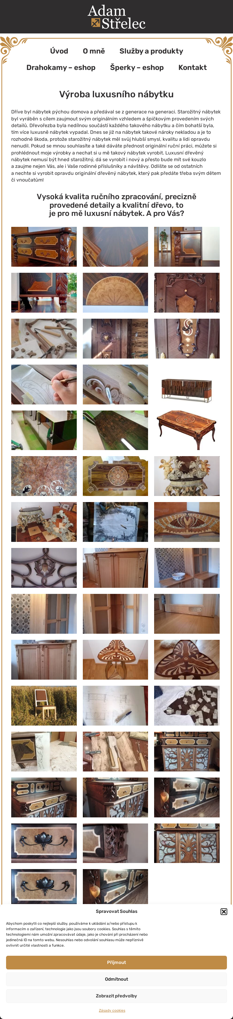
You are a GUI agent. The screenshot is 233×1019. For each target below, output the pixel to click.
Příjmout (116, 962)
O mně (94, 51)
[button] (224, 912)
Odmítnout (116, 979)
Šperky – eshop (137, 67)
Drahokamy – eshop (61, 67)
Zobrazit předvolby (116, 996)
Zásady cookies (112, 1010)
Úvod (59, 51)
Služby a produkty (151, 51)
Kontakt (192, 67)
